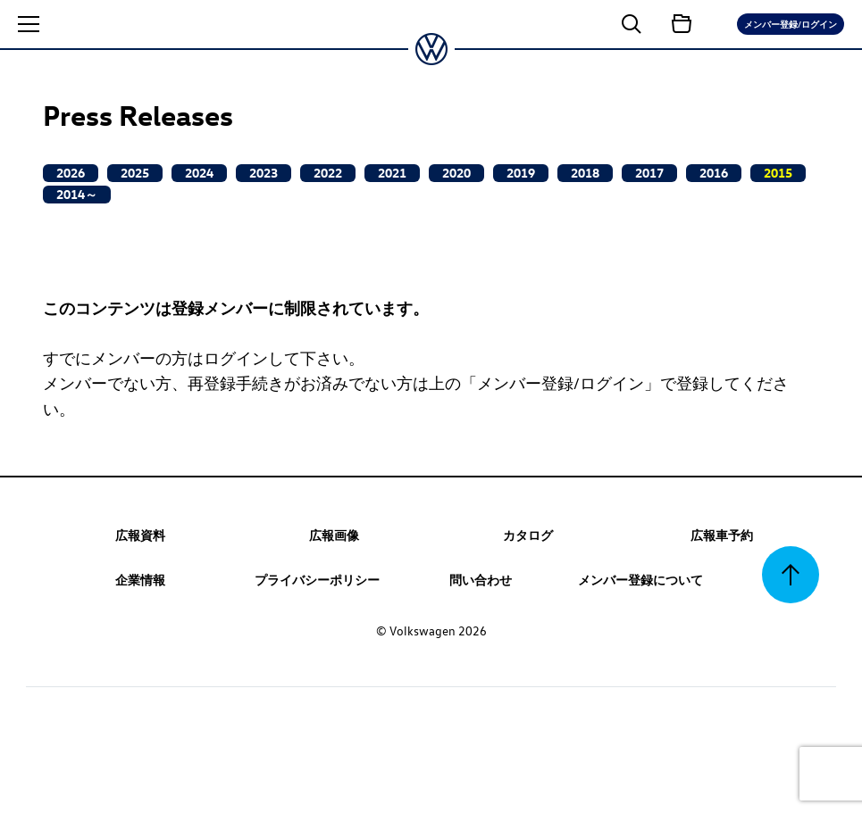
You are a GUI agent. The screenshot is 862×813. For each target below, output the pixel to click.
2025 (135, 172)
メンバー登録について (640, 579)
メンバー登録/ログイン (790, 23)
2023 (263, 172)
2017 (649, 172)
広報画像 (334, 535)
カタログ (528, 535)
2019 (520, 172)
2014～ (76, 194)
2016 (713, 172)
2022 (328, 172)
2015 (778, 172)
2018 (585, 172)
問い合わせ (480, 579)
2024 (199, 172)
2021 (392, 172)
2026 (70, 172)
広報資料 (140, 535)
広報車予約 (721, 535)
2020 (456, 172)
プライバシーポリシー (317, 579)
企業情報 (140, 579)
